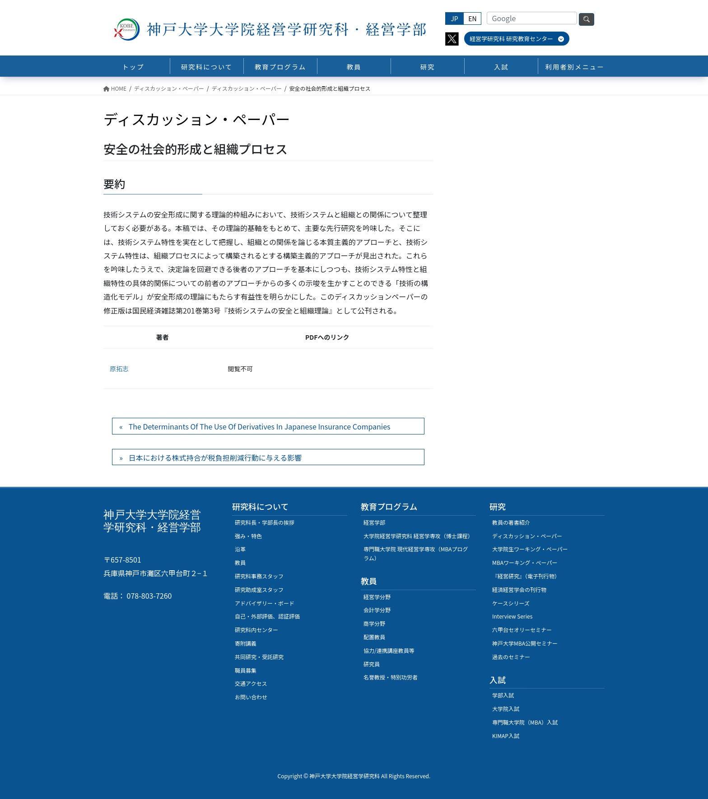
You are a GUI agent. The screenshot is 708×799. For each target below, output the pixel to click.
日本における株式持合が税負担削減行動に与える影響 (215, 457)
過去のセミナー (511, 656)
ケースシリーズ (511, 603)
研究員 (371, 664)
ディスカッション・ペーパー (527, 536)
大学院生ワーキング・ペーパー (530, 549)
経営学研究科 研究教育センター (517, 38)
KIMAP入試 (505, 735)
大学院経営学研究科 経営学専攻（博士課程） (418, 536)
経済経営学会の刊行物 (519, 589)
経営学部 (374, 522)
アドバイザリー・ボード (264, 603)
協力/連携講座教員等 (389, 650)
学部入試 (503, 695)
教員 (240, 562)
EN (472, 18)
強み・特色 (248, 536)
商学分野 (374, 623)
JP (454, 18)
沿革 (240, 549)
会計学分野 (377, 610)
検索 (586, 19)
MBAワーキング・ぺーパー (524, 562)
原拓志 (119, 368)
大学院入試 (505, 708)
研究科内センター (256, 629)
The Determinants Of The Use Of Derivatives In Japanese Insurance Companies (260, 426)
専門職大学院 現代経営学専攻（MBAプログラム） (415, 553)
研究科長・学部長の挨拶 (264, 522)
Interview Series (512, 616)
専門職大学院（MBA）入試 (525, 722)
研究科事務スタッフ (259, 576)
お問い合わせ (251, 697)
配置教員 (374, 637)
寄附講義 (245, 643)
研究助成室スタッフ (259, 589)
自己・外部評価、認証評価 (267, 616)
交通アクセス (251, 683)
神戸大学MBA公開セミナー (525, 643)
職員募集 (245, 670)
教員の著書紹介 (511, 522)
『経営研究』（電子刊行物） (526, 576)
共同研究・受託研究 (259, 656)
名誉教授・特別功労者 (390, 677)
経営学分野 (377, 596)
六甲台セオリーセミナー (522, 629)
